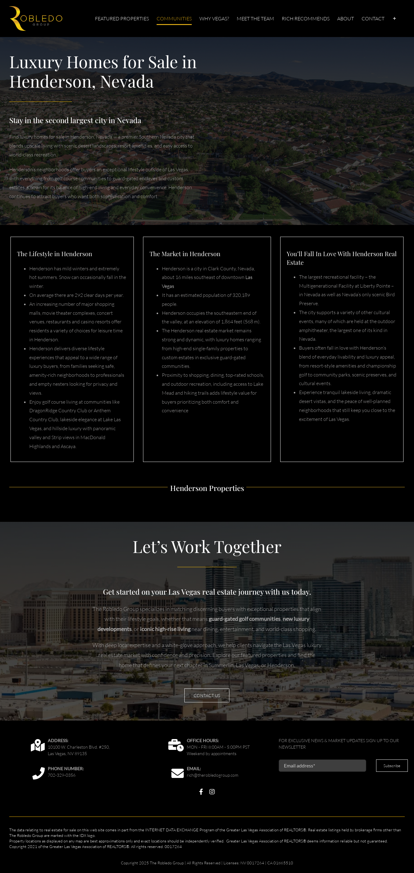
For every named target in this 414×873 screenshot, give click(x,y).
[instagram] (212, 792)
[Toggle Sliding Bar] (394, 18)
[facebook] (201, 792)
